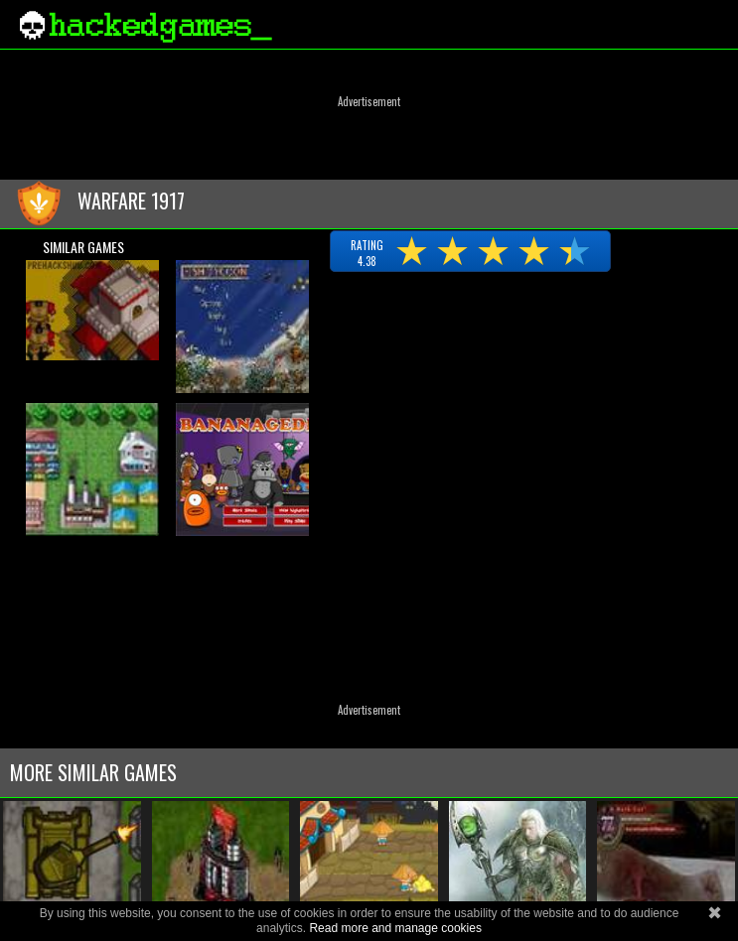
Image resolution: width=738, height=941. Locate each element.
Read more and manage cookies (395, 928)
